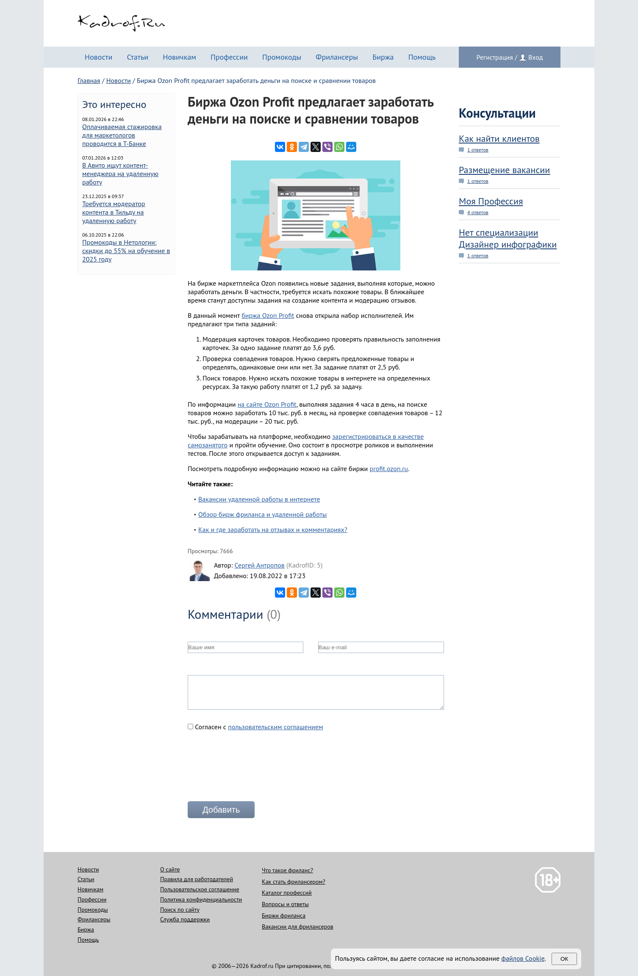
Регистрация (495, 57)
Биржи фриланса (283, 915)
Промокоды (281, 57)
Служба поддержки (185, 919)
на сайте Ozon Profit (267, 404)
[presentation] (252, 769)
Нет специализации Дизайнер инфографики (508, 238)
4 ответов (477, 212)
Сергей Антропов (259, 565)
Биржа (383, 57)
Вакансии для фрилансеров (297, 926)
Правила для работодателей (196, 879)
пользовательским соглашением (275, 726)
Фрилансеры (337, 57)
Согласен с (255, 726)
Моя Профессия (491, 201)
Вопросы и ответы (285, 904)
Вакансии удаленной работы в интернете (259, 499)
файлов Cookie (522, 958)
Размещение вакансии (504, 170)
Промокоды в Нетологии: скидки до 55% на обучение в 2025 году (126, 250)
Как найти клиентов (499, 138)
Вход (535, 57)
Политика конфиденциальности (201, 899)
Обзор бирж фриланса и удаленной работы (262, 514)
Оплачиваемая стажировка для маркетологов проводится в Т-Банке (122, 135)
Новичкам (179, 57)
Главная (89, 80)
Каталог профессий (287, 892)
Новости (98, 57)
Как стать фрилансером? (293, 881)
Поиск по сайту (180, 909)
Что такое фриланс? (287, 870)
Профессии (229, 57)
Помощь (422, 57)
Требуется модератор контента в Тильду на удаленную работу (113, 212)
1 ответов (477, 149)
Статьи (137, 57)
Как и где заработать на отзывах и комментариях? (272, 529)
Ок (564, 959)
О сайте (170, 869)
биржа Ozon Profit (267, 315)
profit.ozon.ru (389, 468)
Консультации (497, 113)
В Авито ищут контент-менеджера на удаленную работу (120, 173)
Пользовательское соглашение (199, 889)
